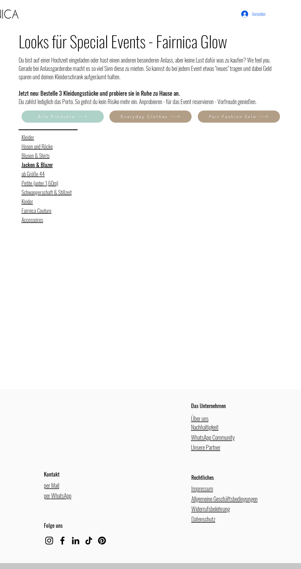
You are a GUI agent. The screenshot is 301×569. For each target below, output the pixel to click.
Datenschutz (203, 519)
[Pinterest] (102, 540)
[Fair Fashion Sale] (239, 117)
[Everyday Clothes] (150, 117)
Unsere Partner (205, 447)
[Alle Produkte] (63, 117)
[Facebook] (62, 540)
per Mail (51, 485)
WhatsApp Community (213, 437)
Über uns (200, 418)
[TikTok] (89, 540)
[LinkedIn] (75, 540)
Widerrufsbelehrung (210, 508)
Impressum (202, 488)
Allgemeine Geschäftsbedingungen (224, 498)
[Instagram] (49, 540)
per (47, 495)
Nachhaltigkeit (205, 427)
